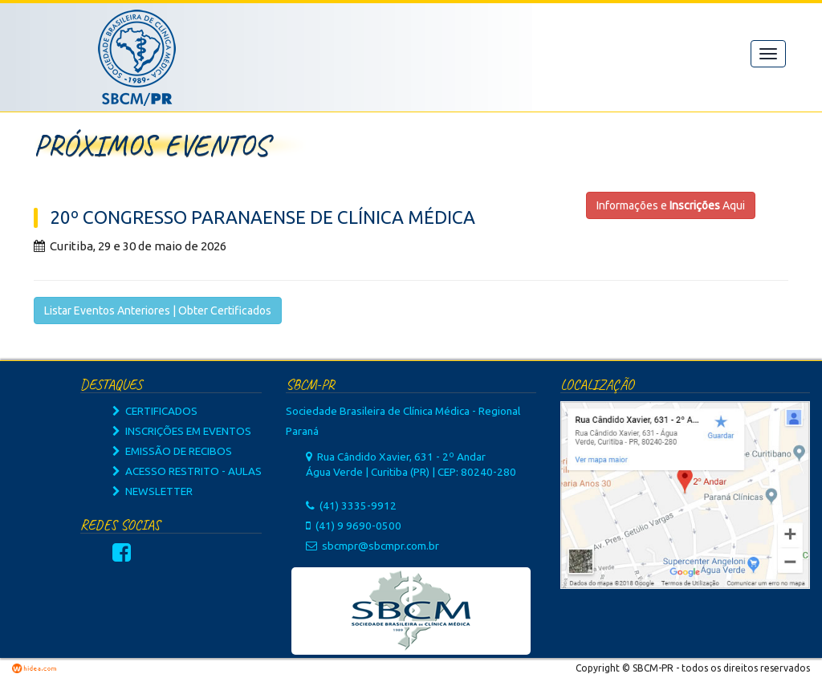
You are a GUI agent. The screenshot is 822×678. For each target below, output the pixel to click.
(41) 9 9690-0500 (358, 525)
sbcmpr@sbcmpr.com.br (380, 545)
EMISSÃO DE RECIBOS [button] (172, 451)
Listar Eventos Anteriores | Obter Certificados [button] (157, 310)
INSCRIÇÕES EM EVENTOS (181, 430)
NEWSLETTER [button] (152, 491)
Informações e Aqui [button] (670, 205)
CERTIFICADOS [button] (154, 410)
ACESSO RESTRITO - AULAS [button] (187, 471)
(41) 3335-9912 (358, 505)
